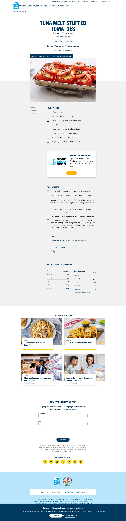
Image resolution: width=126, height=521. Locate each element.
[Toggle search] (112, 6)
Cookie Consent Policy (73, 511)
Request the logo (75, 1)
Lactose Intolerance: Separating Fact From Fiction (79, 379)
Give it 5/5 (62, 33)
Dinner (55, 41)
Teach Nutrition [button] (63, 5)
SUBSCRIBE (71, 173)
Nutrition (32, 113)
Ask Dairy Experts (56, 1)
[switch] (59, 56)
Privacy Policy (85, 511)
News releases (94, 1)
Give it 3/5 (58, 33)
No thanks (70, 515)
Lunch (61, 41)
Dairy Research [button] (79, 5)
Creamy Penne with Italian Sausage (34, 343)
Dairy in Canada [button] (29, 5)
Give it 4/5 (60, 33)
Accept (56, 515)
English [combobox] (103, 1)
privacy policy (63, 451)
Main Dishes (69, 41)
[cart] (108, 6)
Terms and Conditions (98, 511)
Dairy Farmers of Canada (16, 5)
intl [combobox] (111, 1)
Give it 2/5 (56, 33)
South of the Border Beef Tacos (79, 342)
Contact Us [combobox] (84, 1)
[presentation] (63, 431)
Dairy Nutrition (68, 492)
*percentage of (82, 292)
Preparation (33, 110)
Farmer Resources (66, 1)
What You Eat (81, 492)
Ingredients (33, 107)
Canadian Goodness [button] (46, 5)
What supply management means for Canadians (37, 379)
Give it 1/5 (53, 33)
